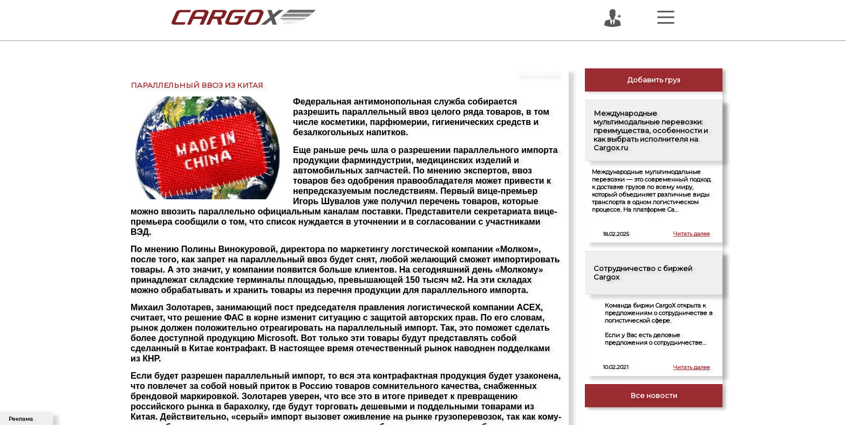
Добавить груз (653, 79)
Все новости (653, 395)
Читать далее (691, 233)
